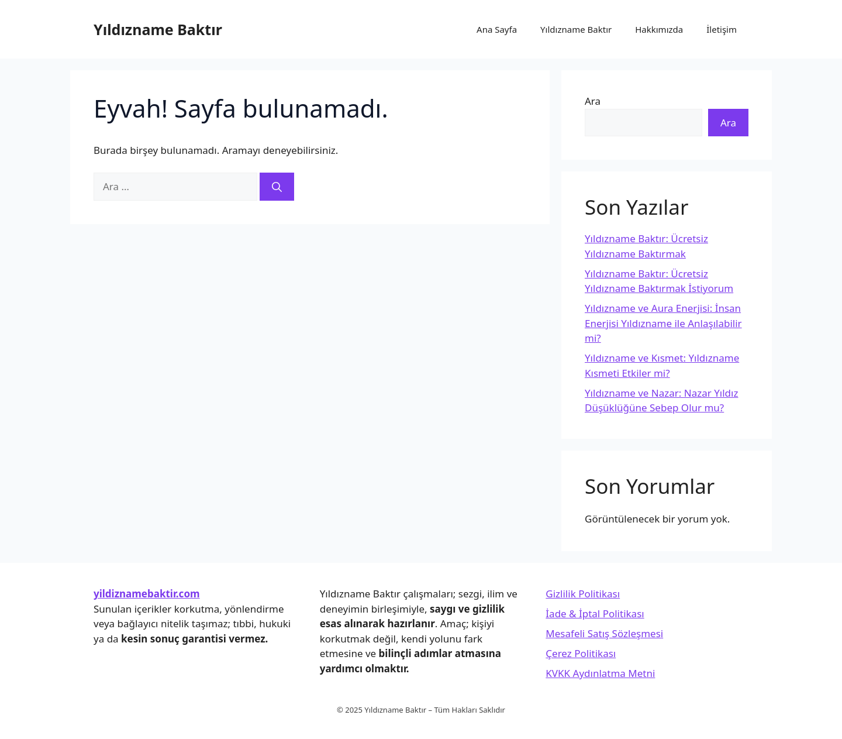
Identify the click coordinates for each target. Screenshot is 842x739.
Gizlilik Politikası (583, 593)
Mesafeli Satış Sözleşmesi (604, 633)
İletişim (721, 29)
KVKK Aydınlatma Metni (600, 673)
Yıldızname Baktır (158, 29)
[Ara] (277, 187)
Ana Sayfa (497, 29)
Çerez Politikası (581, 653)
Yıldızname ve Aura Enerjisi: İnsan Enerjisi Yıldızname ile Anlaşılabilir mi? (663, 323)
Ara (593, 101)
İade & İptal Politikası (595, 613)
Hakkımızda (659, 29)
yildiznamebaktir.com (147, 593)
